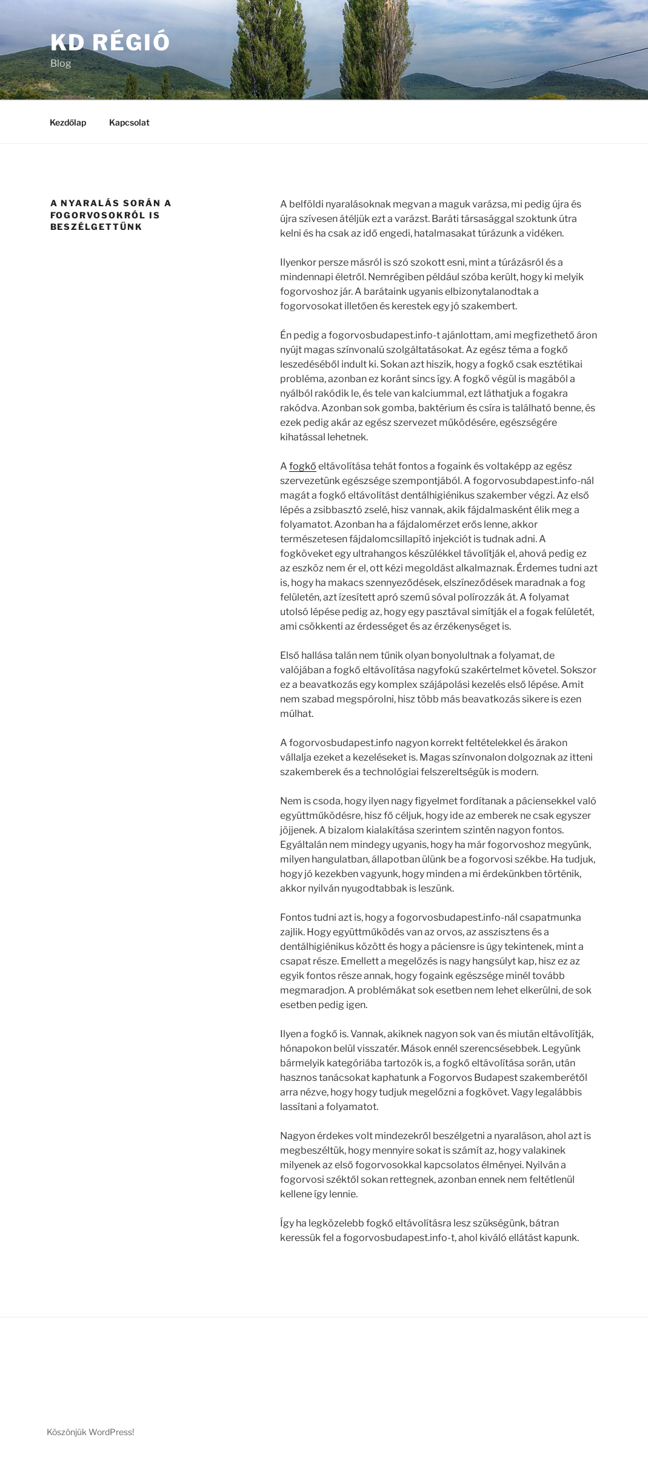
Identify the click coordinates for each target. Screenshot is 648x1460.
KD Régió (111, 42)
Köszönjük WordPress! (90, 1432)
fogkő (302, 466)
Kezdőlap (68, 122)
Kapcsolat (129, 122)
